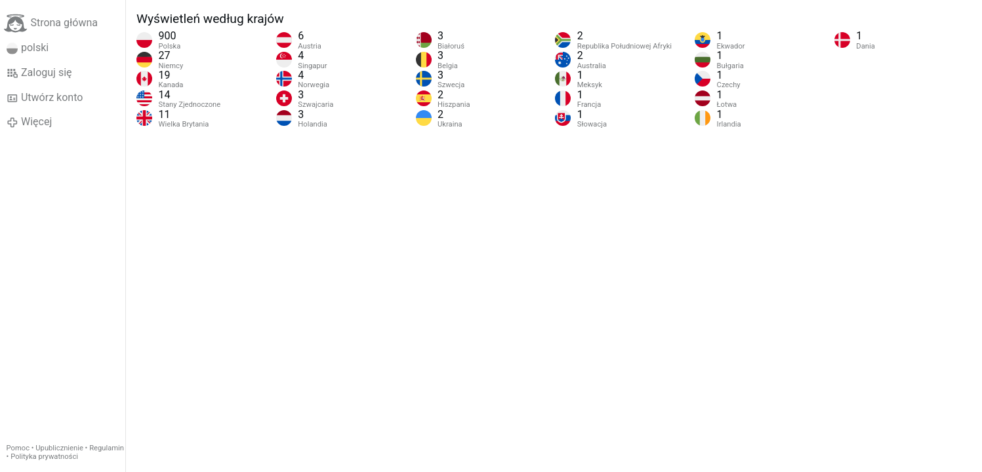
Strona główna (51, 23)
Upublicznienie (59, 448)
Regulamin (106, 448)
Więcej (29, 121)
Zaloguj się (39, 72)
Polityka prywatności (44, 456)
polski (28, 47)
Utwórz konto (45, 97)
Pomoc (18, 448)
